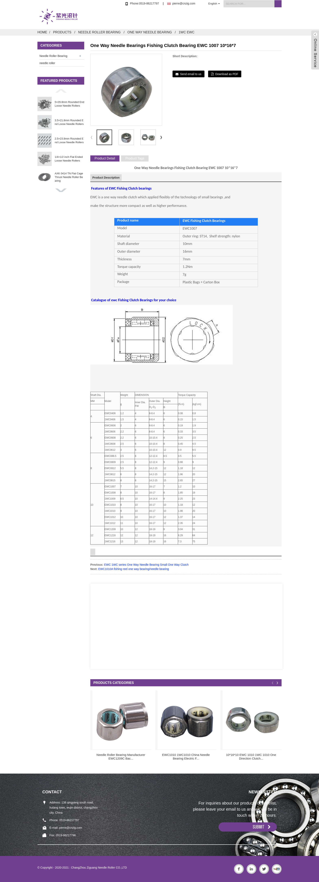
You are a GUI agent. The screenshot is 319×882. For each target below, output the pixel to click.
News (223, 19)
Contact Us (273, 19)
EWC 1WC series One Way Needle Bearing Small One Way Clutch (146, 564)
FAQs (246, 19)
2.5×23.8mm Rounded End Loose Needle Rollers (69, 140)
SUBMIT (258, 827)
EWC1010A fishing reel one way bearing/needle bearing (133, 569)
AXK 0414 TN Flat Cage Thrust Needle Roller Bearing (69, 177)
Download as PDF (226, 74)
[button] (60, 91)
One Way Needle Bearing (149, 32)
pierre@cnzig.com (183, 3)
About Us (198, 19)
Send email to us (190, 74)
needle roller (47, 63)
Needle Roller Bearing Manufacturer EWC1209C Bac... (120, 756)
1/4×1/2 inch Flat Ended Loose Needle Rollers (69, 158)
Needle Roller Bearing (99, 32)
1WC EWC (186, 32)
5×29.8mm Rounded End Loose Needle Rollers (69, 103)
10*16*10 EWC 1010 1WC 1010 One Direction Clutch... (251, 756)
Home (144, 19)
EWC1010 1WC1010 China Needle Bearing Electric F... (186, 756)
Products (170, 19)
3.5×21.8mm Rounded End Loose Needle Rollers (69, 122)
